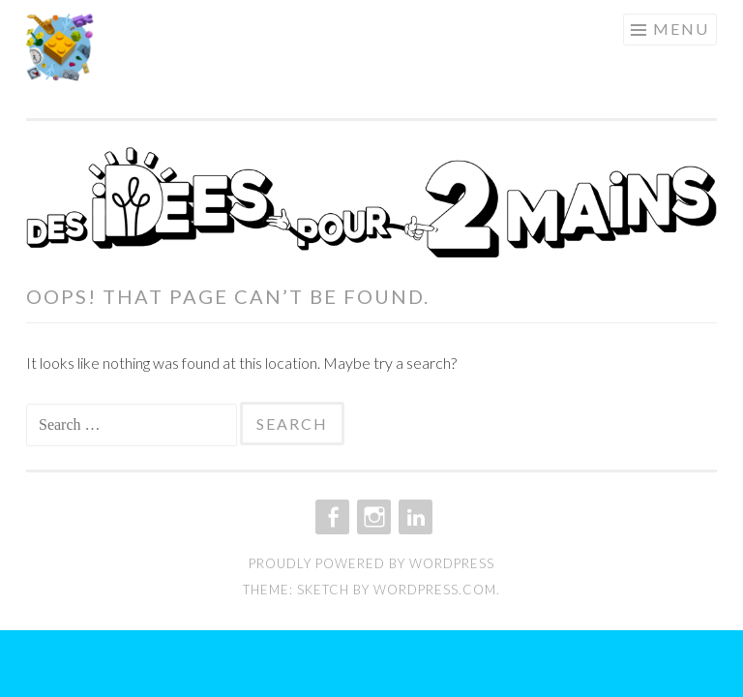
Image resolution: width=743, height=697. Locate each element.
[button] (60, 47)
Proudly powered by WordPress (371, 563)
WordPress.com (434, 589)
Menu (681, 28)
